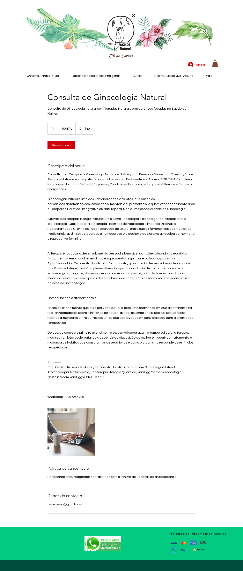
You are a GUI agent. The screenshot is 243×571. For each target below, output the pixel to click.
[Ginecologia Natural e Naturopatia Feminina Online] (71, 432)
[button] (215, 63)
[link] (61, 145)
